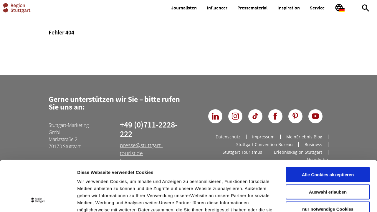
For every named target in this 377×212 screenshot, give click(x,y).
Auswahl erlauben (328, 144)
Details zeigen (313, 200)
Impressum (89, 176)
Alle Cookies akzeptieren (328, 127)
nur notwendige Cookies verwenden (327, 164)
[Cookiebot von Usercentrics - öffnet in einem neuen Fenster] (38, 200)
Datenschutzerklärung (131, 176)
